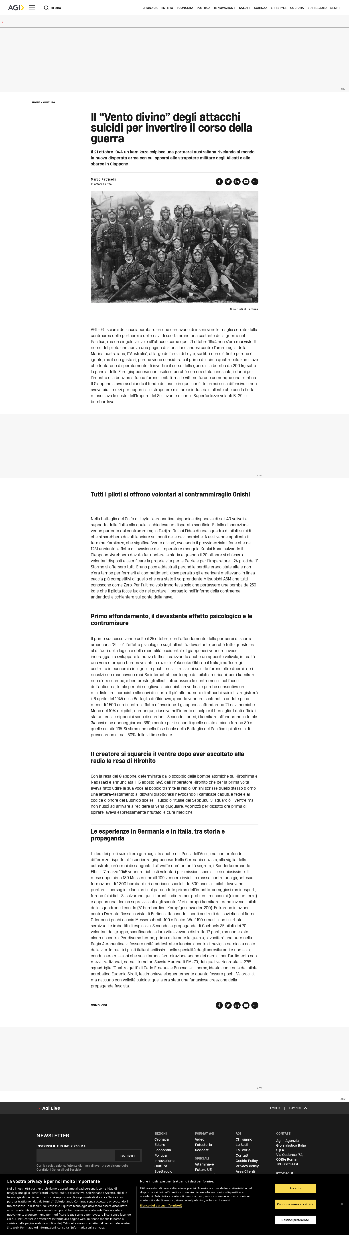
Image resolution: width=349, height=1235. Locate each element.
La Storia (243, 1150)
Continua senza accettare (295, 1204)
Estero (167, 7)
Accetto (295, 1188)
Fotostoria (203, 1145)
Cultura (297, 7)
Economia (185, 7)
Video (199, 1139)
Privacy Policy (247, 1166)
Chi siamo (244, 1139)
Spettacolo (317, 7)
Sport (335, 7)
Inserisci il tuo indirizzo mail (62, 1146)
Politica (204, 7)
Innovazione (224, 7)
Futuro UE (203, 1170)
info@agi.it (284, 1173)
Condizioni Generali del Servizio (59, 1169)
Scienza (260, 7)
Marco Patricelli (103, 179)
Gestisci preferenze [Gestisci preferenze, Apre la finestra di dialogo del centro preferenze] (295, 1220)
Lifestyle (278, 7)
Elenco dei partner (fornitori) (161, 1205)
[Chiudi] (342, 1204)
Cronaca (150, 7)
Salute (245, 7)
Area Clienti (245, 1171)
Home (36, 102)
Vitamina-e (204, 1164)
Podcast (202, 1150)
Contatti (242, 1155)
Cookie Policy (247, 1161)
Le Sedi (242, 1145)
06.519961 (290, 1164)
